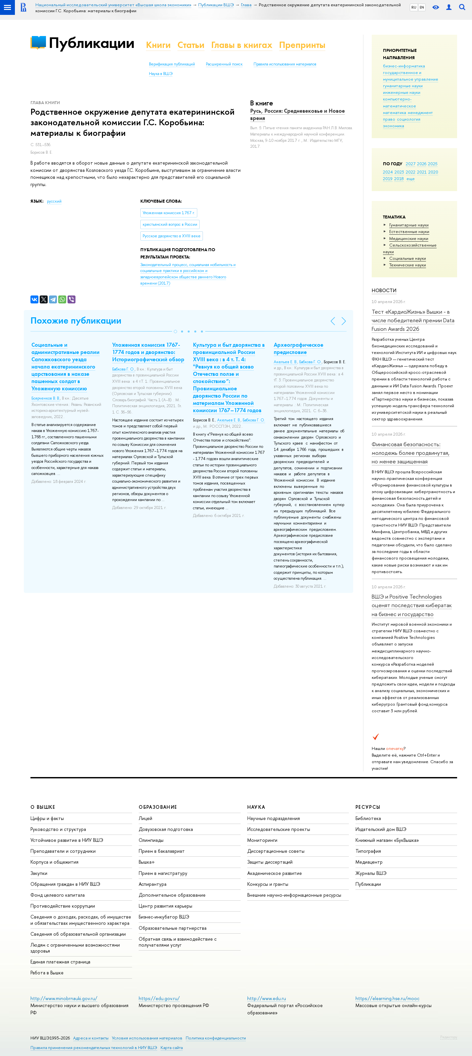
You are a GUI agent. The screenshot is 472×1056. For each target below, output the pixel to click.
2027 (410, 164)
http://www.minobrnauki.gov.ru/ (63, 998)
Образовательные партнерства (173, 928)
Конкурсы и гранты (267, 884)
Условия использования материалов (147, 1038)
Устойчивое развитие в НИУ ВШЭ (66, 840)
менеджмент (420, 112)
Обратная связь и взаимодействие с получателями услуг (177, 942)
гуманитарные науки (403, 86)
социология (408, 119)
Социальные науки (407, 258)
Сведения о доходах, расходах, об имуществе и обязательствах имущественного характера (80, 920)
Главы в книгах (241, 45)
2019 (388, 178)
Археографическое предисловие (298, 348)
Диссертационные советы (276, 851)
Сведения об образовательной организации (78, 934)
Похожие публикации (75, 320)
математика (394, 112)
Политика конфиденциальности (216, 1038)
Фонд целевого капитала (57, 895)
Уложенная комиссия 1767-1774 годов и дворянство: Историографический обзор (148, 352)
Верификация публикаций (172, 64)
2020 (433, 172)
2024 (388, 172)
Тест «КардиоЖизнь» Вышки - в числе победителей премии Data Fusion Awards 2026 (413, 320)
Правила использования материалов (285, 64)
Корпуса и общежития (54, 862)
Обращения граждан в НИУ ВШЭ (65, 884)
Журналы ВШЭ (371, 873)
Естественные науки (409, 231)
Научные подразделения (273, 818)
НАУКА (256, 807)
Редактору (448, 1037)
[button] (175, 331)
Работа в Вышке (47, 972)
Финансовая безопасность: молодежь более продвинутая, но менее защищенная (410, 452)
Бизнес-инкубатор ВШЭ (164, 917)
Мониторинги (262, 840)
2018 (399, 178)
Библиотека (368, 818)
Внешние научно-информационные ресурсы (294, 895)
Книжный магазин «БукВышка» (387, 840)
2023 (399, 172)
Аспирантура (152, 884)
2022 (410, 172)
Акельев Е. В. (229, 420)
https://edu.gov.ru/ (159, 998)
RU (413, 7)
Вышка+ (147, 862)
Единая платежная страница (60, 961)
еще (410, 178)
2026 (421, 164)
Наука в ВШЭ (160, 73)
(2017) (188, 274)
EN (422, 7)
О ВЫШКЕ (43, 807)
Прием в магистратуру (163, 873)
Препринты (302, 45)
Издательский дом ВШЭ (380, 829)
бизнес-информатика (404, 66)
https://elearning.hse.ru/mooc (387, 998)
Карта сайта (172, 1047)
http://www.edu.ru (266, 998)
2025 (433, 164)
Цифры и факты (47, 818)
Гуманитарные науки (409, 225)
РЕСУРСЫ (368, 807)
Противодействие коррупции (62, 906)
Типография (368, 851)
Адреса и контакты (91, 1038)
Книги (158, 45)
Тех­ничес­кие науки (407, 265)
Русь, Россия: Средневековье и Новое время (297, 114)
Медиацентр (369, 862)
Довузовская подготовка (166, 829)
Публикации (91, 42)
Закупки (38, 873)
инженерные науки (401, 92)
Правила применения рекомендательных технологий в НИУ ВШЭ (93, 1047)
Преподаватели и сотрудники (63, 851)
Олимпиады (151, 840)
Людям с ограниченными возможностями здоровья (75, 948)
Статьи (191, 45)
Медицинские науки (408, 238)
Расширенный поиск (224, 64)
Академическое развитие (274, 873)
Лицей (145, 818)
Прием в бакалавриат (162, 851)
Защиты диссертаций (270, 862)
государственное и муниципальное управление (410, 75)
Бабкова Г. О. (123, 369)
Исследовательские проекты (278, 829)
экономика (393, 126)
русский (54, 201)
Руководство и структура (58, 829)
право (389, 119)
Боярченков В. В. (45, 398)
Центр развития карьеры (165, 906)
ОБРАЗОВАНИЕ (158, 807)
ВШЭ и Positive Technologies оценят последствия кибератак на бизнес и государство (412, 605)
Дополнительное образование (172, 895)
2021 (422, 172)
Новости (384, 290)
